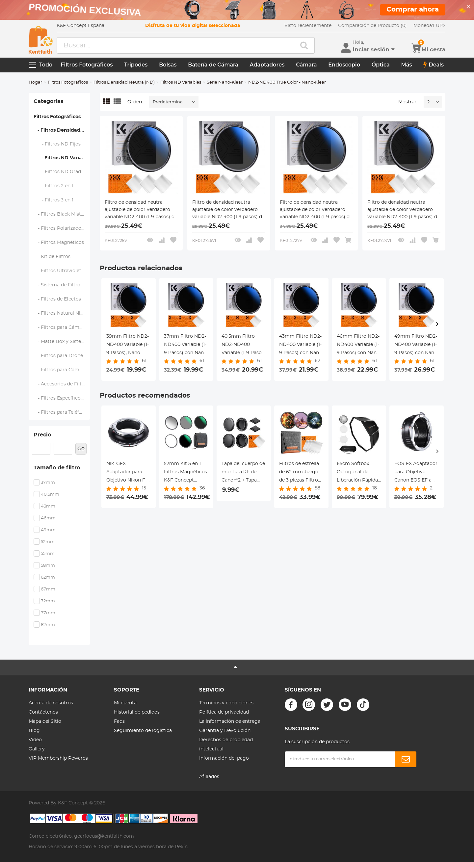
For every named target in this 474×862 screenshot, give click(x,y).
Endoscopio (344, 65)
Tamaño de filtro (57, 467)
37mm (48, 483)
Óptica (381, 65)
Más (406, 65)
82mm (48, 625)
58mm (48, 565)
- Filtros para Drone (58, 355)
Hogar (35, 82)
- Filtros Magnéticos (59, 242)
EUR (429, 25)
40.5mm (50, 494)
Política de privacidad (224, 712)
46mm (48, 518)
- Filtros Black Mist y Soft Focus (62, 214)
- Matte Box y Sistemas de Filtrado (62, 341)
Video (35, 740)
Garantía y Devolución (224, 730)
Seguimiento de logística (143, 730)
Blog (34, 730)
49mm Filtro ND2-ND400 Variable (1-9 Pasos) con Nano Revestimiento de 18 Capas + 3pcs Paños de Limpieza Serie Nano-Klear (415, 345)
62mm (48, 577)
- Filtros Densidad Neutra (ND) (62, 130)
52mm (48, 542)
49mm (48, 530)
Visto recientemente (307, 25)
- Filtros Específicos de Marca (62, 398)
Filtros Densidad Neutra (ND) (124, 82)
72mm (48, 601)
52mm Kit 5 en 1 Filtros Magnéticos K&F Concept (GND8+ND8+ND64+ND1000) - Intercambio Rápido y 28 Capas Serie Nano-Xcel (186, 472)
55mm (48, 554)
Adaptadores (267, 65)
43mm (48, 506)
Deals (433, 64)
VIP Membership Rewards (58, 758)
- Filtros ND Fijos (57, 144)
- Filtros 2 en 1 (53, 186)
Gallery (37, 749)
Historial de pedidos (137, 712)
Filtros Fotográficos (87, 65)
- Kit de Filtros (52, 256)
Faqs (119, 721)
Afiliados (209, 776)
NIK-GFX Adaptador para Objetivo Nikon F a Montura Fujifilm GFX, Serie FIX (127, 472)
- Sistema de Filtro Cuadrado (62, 285)
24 (429, 102)
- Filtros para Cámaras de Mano (62, 327)
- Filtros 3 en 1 (53, 200)
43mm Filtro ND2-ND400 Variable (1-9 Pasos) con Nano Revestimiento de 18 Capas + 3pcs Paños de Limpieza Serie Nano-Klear (300, 345)
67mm (48, 589)
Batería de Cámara (213, 65)
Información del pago (224, 758)
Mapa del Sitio (45, 721)
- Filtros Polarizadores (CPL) (62, 228)
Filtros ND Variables (180, 82)
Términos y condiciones (226, 703)
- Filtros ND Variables (62, 158)
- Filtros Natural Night (61, 313)
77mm (48, 613)
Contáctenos (43, 712)
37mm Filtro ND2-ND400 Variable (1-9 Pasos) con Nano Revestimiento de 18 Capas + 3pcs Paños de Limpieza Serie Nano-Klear (185, 345)
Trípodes (135, 65)
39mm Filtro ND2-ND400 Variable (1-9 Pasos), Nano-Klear (127, 345)
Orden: (135, 102)
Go (81, 448)
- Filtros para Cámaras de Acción (62, 370)
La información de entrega (229, 721)
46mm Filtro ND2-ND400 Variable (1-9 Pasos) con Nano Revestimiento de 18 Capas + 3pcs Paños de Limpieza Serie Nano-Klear (358, 345)
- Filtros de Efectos (57, 299)
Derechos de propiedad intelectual (226, 744)
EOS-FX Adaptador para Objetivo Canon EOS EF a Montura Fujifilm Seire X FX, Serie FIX (415, 472)
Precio (42, 434)
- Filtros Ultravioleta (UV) (62, 271)
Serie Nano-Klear (225, 82)
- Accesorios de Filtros (61, 384)
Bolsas (167, 65)
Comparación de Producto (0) (372, 25)
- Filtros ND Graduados (62, 172)
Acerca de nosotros (51, 703)
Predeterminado (170, 102)
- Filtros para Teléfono (61, 412)
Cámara (306, 65)
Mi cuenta (125, 703)
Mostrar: (407, 102)
